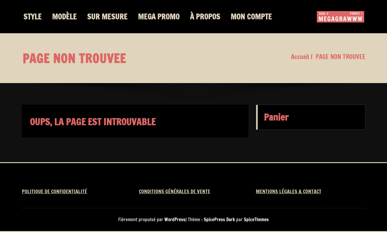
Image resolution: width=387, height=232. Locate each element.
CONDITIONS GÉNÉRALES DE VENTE (174, 191)
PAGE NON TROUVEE (340, 56)
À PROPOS (205, 16)
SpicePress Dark (219, 219)
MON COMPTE (251, 16)
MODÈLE (64, 16)
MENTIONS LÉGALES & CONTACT (288, 191)
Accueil (300, 56)
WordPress (174, 219)
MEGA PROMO (158, 16)
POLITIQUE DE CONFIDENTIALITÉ (54, 191)
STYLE (32, 16)
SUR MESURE (107, 16)
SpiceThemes (256, 219)
